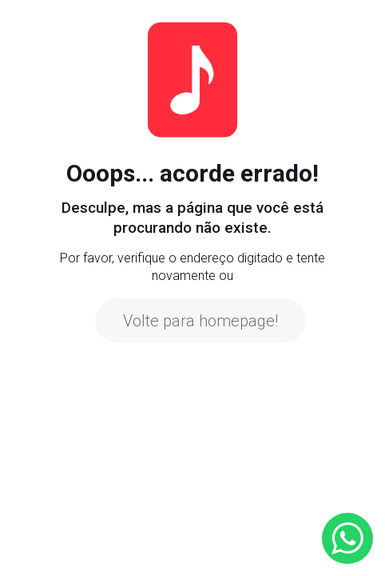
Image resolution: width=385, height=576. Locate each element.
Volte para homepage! (200, 320)
